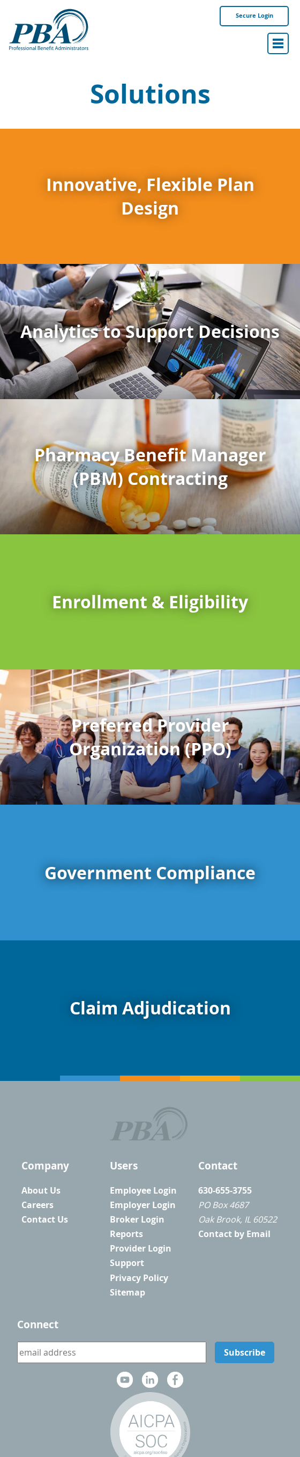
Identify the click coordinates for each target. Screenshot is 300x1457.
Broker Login (137, 1219)
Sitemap (127, 1292)
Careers (37, 1205)
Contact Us (44, 1219)
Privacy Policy (139, 1278)
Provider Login (140, 1248)
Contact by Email (234, 1234)
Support (127, 1263)
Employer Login (143, 1205)
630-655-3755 (225, 1190)
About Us (41, 1190)
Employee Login (143, 1190)
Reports (126, 1234)
